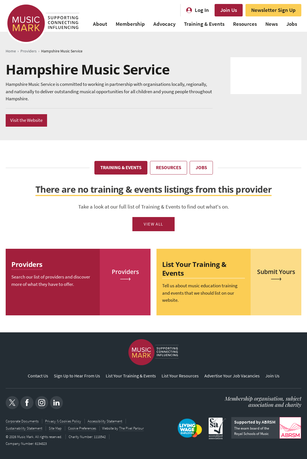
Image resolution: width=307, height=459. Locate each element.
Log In (202, 10)
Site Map (55, 428)
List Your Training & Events (131, 376)
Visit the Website (26, 120)
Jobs (291, 23)
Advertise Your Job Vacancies (232, 376)
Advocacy (164, 23)
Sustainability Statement (24, 428)
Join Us (228, 10)
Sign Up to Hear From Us (77, 376)
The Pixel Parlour (132, 428)
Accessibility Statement (105, 421)
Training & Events (204, 23)
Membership (130, 23)
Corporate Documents (22, 421)
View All (153, 224)
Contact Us (38, 376)
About (100, 23)
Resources (245, 23)
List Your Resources (180, 376)
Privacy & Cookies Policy (63, 421)
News (271, 23)
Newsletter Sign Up (273, 10)
